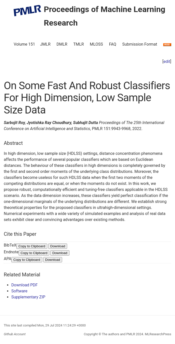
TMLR (78, 44)
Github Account (15, 334)
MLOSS (96, 44)
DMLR (62, 44)
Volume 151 (24, 44)
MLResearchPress (157, 334)
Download (57, 246)
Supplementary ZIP (28, 297)
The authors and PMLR (118, 334)
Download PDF (24, 285)
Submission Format (139, 44)
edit (166, 61)
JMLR (45, 44)
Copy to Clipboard (31, 246)
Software (19, 291)
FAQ (112, 44)
